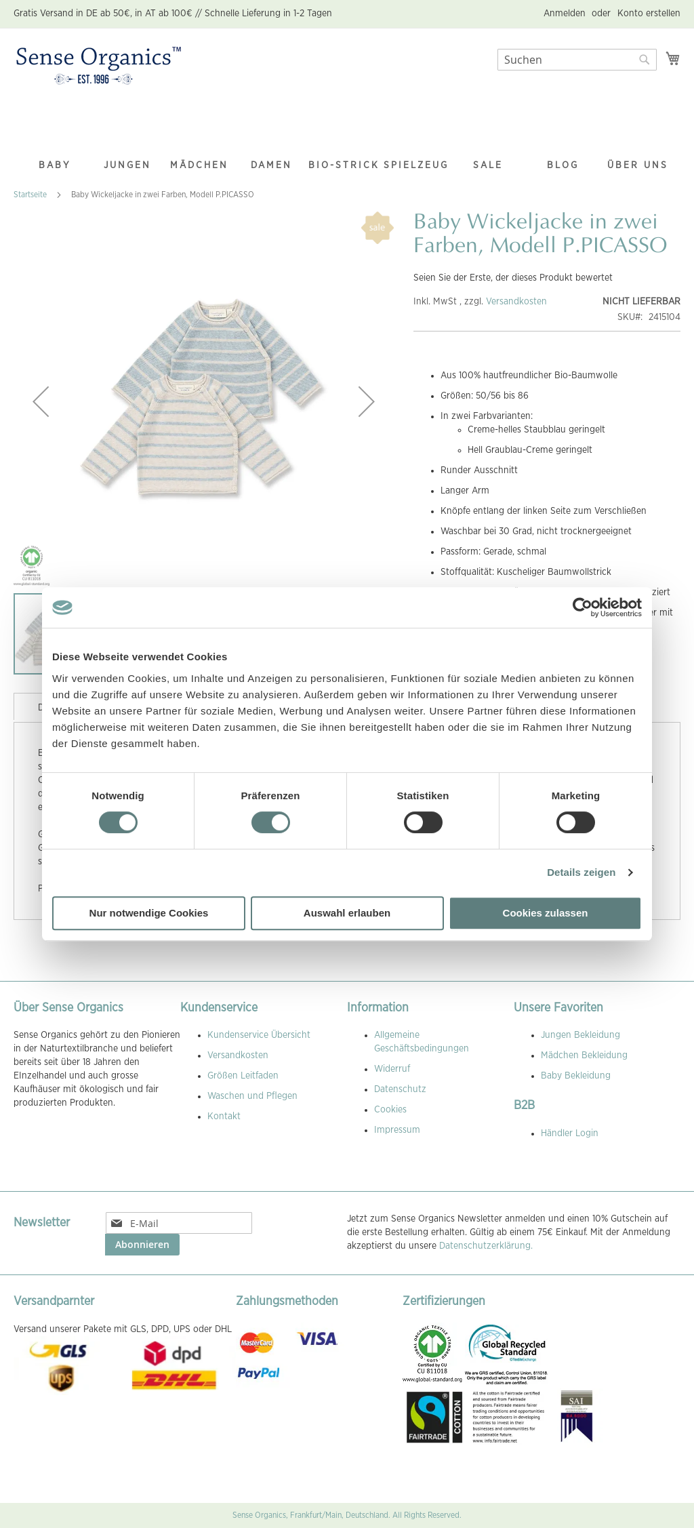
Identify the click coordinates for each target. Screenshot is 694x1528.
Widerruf (392, 1069)
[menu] (347, 139)
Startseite (30, 194)
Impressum (397, 1130)
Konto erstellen (648, 13)
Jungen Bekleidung (580, 1035)
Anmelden (565, 13)
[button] (41, 402)
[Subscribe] (142, 1244)
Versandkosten (516, 301)
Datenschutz (400, 1089)
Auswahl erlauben (347, 913)
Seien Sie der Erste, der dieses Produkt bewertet (513, 278)
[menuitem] (55, 138)
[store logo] (99, 66)
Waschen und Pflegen (252, 1096)
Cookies (390, 1109)
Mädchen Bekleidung (584, 1055)
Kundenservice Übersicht (258, 1035)
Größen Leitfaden (243, 1076)
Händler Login (569, 1133)
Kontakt (224, 1116)
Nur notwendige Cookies (149, 913)
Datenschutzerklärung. (486, 1246)
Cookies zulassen (545, 913)
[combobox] (577, 60)
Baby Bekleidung (576, 1076)
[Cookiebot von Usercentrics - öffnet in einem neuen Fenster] (582, 607)
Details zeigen (581, 872)
